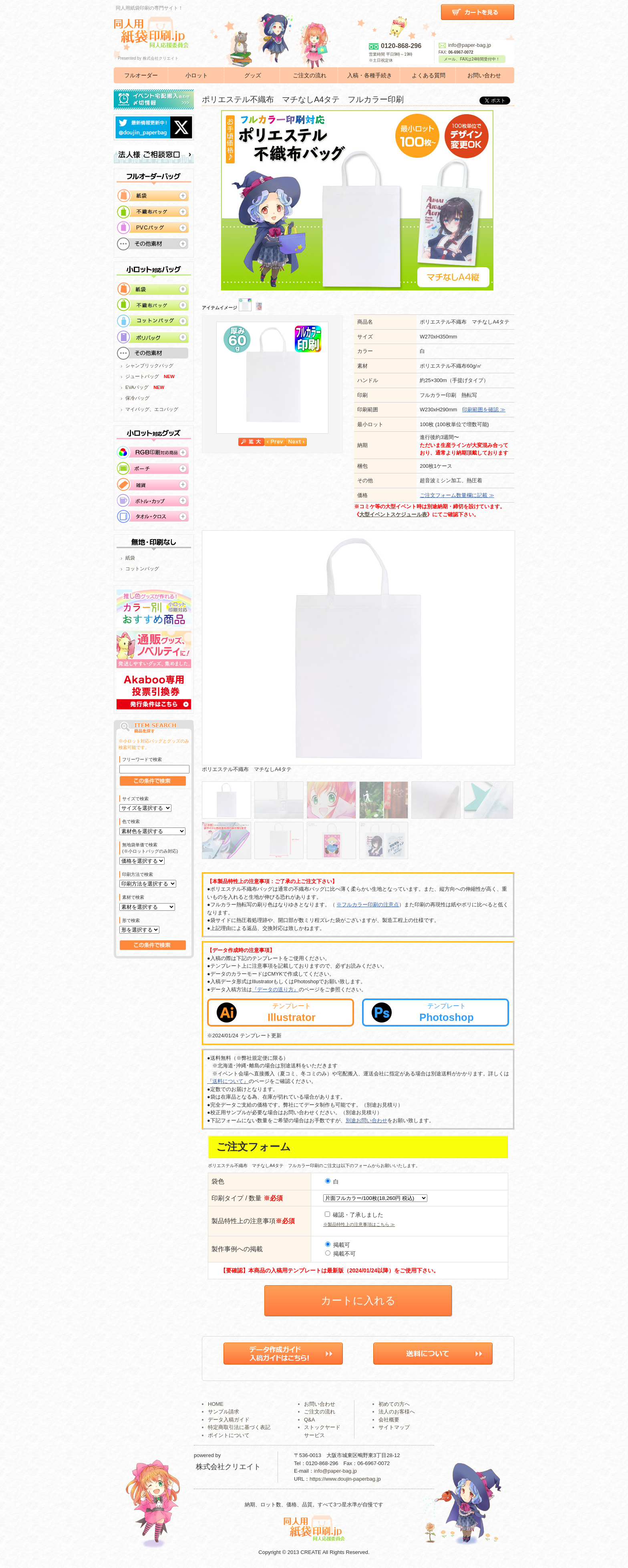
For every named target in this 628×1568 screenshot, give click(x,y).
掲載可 (337, 1245)
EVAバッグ (137, 387)
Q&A (309, 1420)
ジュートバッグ (142, 376)
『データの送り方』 (275, 989)
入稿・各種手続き (369, 75)
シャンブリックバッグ (149, 365)
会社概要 (388, 1420)
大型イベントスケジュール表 (393, 514)
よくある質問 (428, 75)
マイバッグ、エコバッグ (151, 409)
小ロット (196, 75)
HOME (215, 1404)
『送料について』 (228, 1081)
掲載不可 (340, 1253)
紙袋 (130, 558)
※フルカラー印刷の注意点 (367, 905)
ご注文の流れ (309, 75)
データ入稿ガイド (229, 1420)
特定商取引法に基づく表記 (239, 1427)
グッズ (252, 75)
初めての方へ (394, 1404)
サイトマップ (394, 1427)
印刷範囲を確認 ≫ (483, 410)
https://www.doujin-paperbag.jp (345, 1479)
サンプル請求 (223, 1412)
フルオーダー (141, 75)
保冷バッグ (137, 398)
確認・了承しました (354, 1215)
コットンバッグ (142, 568)
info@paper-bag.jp (465, 45)
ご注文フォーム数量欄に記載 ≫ (457, 495)
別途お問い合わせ (366, 1120)
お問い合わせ (484, 75)
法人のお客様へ (396, 1412)
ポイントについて (229, 1435)
